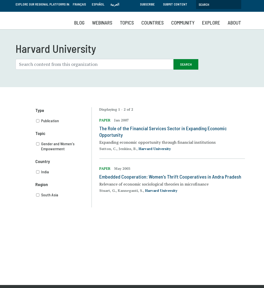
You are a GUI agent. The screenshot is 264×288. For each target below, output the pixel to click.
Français (79, 4)
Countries (152, 23)
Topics (127, 23)
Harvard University (155, 148)
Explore (211, 23)
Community (183, 23)
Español (98, 4)
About (234, 23)
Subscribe (147, 4)
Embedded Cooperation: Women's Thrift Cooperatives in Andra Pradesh (170, 177)
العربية (114, 4)
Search (186, 64)
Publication (64, 120)
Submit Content (175, 4)
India (64, 171)
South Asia (64, 194)
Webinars (102, 23)
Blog (79, 23)
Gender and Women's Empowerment (64, 146)
